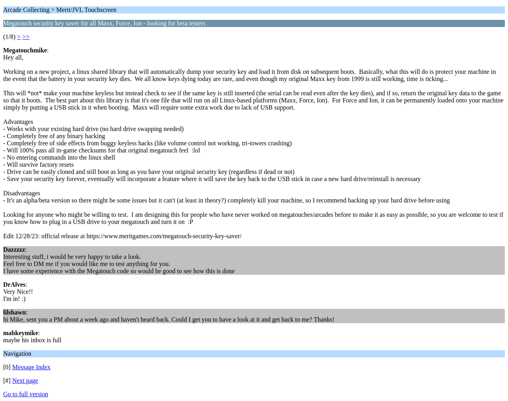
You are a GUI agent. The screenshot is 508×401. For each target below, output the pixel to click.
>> (25, 36)
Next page (25, 380)
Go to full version (25, 394)
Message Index (31, 367)
